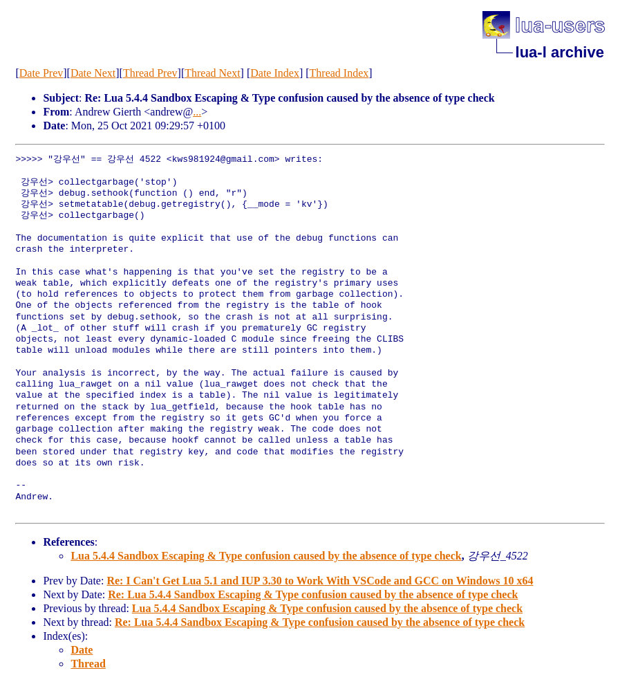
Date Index (274, 73)
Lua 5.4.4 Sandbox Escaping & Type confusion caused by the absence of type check (266, 556)
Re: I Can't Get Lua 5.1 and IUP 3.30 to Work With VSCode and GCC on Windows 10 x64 (319, 580)
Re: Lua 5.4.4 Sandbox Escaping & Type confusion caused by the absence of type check (313, 594)
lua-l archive (560, 52)
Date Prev (41, 73)
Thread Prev (150, 73)
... (197, 112)
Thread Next (212, 73)
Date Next (93, 73)
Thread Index (339, 73)
